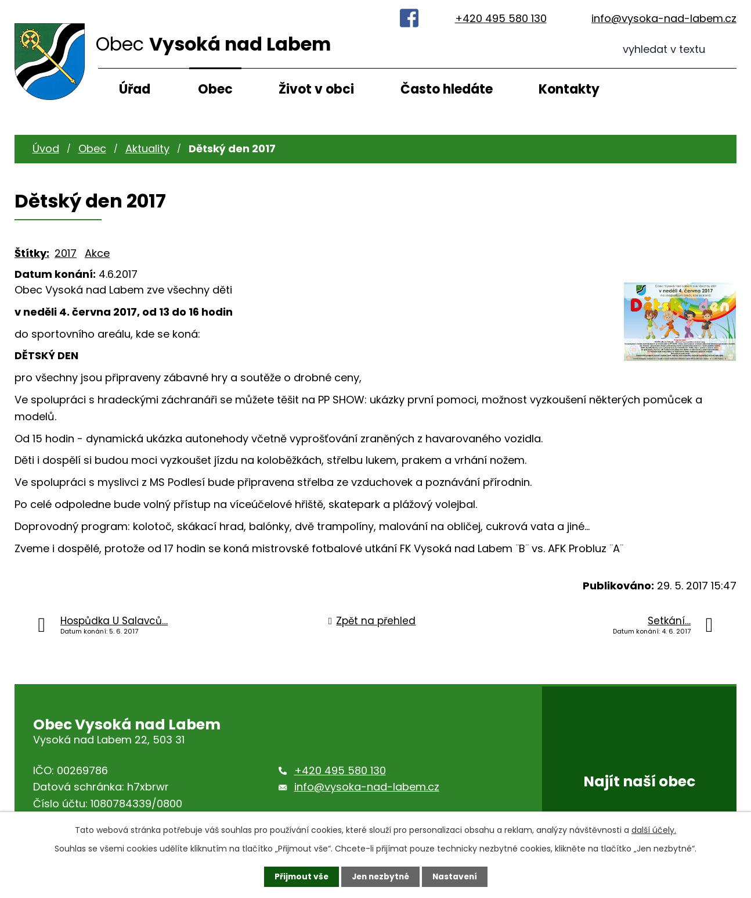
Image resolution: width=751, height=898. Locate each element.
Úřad (134, 89)
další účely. (653, 830)
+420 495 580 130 (501, 18)
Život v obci (316, 89)
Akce (97, 253)
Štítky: (32, 253)
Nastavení (457, 876)
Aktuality (147, 148)
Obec (215, 89)
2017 (66, 253)
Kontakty (569, 89)
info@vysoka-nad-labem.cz (663, 18)
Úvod (46, 148)
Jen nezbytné (379, 876)
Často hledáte (446, 89)
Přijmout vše (298, 876)
